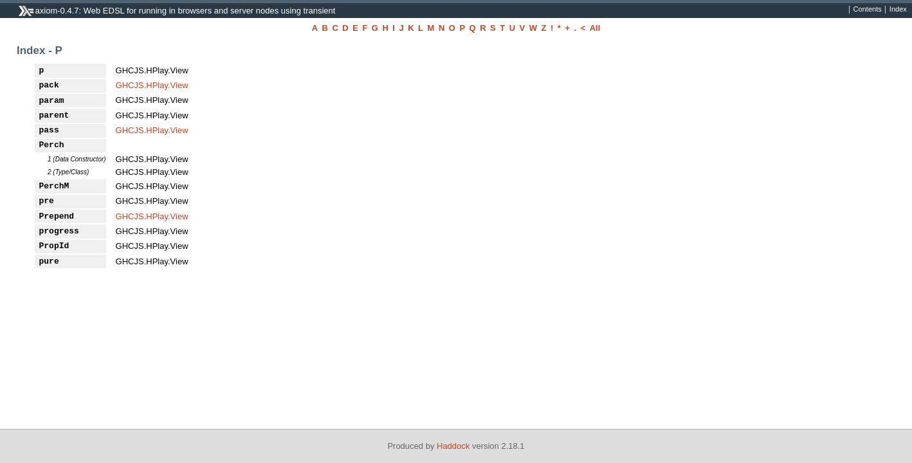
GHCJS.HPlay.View (152, 85)
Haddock (453, 446)
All (595, 28)
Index (898, 10)
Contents (867, 10)
